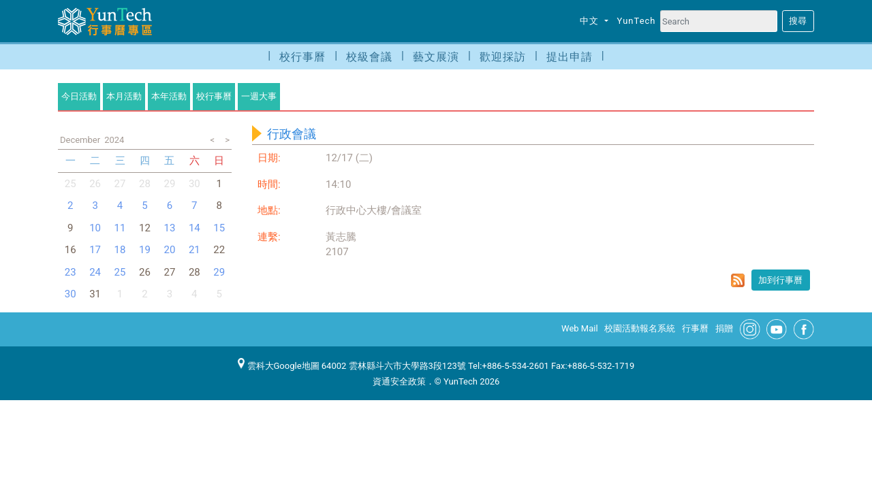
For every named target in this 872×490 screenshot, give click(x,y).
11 (120, 228)
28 (145, 184)
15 (219, 228)
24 (95, 272)
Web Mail (579, 328)
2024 (114, 140)
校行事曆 (302, 56)
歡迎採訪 (503, 56)
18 (120, 250)
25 (70, 184)
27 (120, 184)
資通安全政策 (399, 381)
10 (95, 228)
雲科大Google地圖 (279, 366)
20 (169, 250)
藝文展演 (436, 56)
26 (95, 184)
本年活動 (169, 96)
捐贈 (724, 328)
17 (95, 250)
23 (70, 272)
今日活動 (79, 96)
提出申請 (569, 56)
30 (194, 184)
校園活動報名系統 (639, 328)
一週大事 (259, 96)
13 (169, 228)
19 (145, 250)
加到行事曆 (780, 280)
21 (194, 250)
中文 (591, 21)
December (80, 140)
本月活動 (124, 96)
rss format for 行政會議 (738, 280)
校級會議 (369, 56)
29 (169, 184)
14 (194, 228)
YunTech (636, 21)
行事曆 (695, 328)
